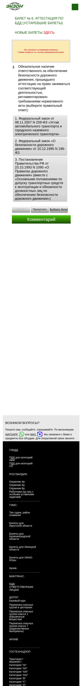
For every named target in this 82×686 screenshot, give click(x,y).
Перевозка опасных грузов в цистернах (21, 606)
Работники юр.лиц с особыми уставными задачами (21, 494)
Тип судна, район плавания (19, 514)
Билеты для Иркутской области (20, 524)
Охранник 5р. (17, 484)
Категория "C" (17, 681)
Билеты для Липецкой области (22, 548)
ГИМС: (13, 505)
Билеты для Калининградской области (19, 536)
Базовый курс (17, 600)
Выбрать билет (59, 209)
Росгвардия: (18, 474)
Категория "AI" (18, 664)
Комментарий (41, 219)
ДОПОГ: (14, 597)
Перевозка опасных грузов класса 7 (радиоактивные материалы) (21, 627)
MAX (36, 434)
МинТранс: (17, 576)
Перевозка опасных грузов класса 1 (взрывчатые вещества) (21, 615)
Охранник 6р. (17, 488)
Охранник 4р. (17, 481)
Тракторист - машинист (16, 660)
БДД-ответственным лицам (21, 586)
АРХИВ (13, 639)
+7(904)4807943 (15, 442)
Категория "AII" (18, 668)
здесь (49, 32)
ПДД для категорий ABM (21, 459)
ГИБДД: (14, 450)
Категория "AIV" (18, 675)
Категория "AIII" (18, 671)
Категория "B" (17, 678)
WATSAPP (14, 434)
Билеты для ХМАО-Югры (21, 559)
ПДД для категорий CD (21, 464)
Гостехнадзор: (20, 651)
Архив (13, 568)
